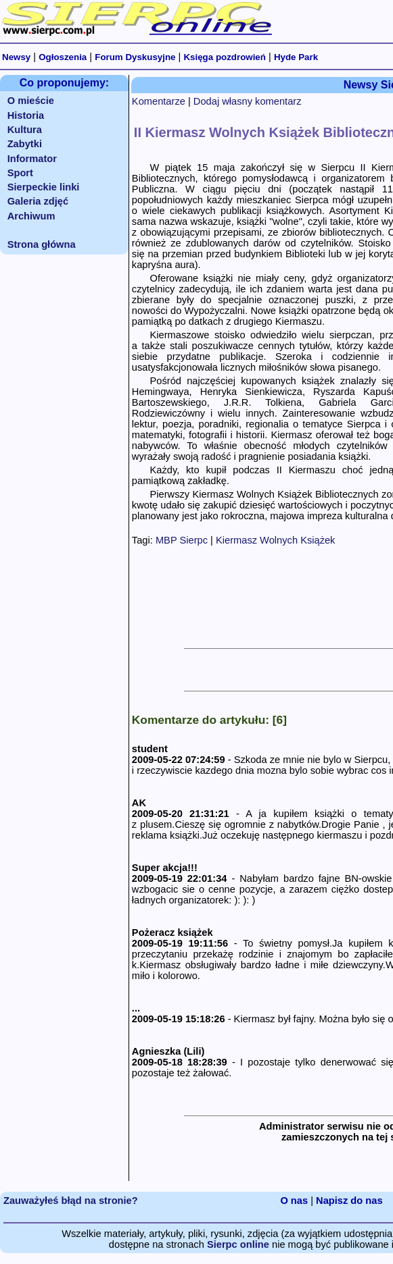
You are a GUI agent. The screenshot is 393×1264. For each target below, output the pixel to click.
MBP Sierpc (182, 540)
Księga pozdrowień (224, 57)
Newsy (16, 57)
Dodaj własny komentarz (247, 101)
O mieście (30, 100)
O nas (294, 1200)
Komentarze (158, 101)
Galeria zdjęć (37, 201)
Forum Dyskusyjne (135, 57)
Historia (26, 115)
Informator (32, 158)
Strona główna (41, 244)
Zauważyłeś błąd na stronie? (70, 1200)
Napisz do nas (349, 1200)
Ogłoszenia (63, 57)
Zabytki (24, 143)
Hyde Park (296, 57)
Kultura (24, 129)
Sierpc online (238, 1244)
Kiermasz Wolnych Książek (275, 540)
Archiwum (31, 216)
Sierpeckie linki (43, 187)
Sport (20, 172)
